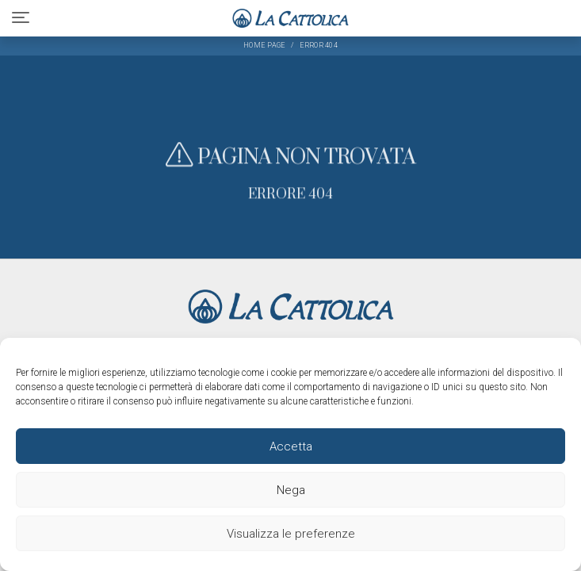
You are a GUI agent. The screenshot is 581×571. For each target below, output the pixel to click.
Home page (264, 45)
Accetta (290, 446)
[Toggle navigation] (20, 17)
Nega (291, 490)
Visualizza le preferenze (291, 534)
